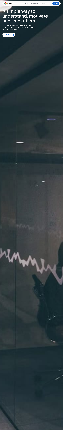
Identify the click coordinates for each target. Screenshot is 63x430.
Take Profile (55, 3)
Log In (49, 3)
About (43, 3)
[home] (8, 3)
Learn (26, 3)
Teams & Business (35, 3)
